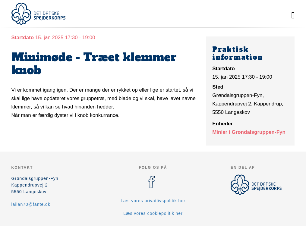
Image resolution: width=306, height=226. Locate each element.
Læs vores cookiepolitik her (153, 213)
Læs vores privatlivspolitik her (153, 200)
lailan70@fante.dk (30, 204)
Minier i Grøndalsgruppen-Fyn (248, 132)
